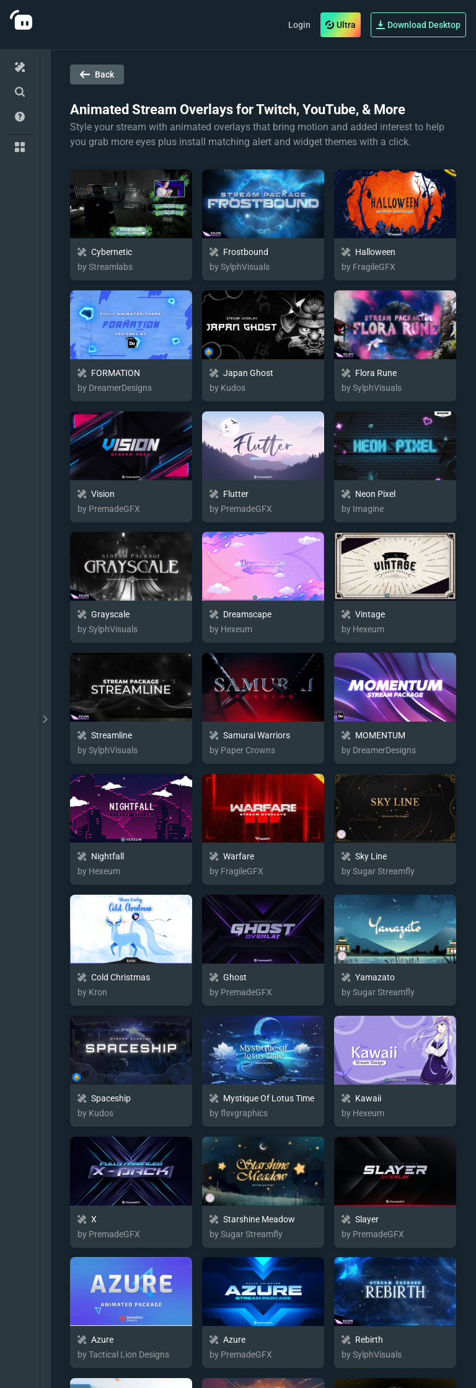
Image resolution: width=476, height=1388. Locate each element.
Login (299, 25)
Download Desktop (418, 25)
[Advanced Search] (20, 91)
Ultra (340, 25)
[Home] (20, 67)
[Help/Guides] (20, 116)
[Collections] (20, 147)
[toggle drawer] (45, 719)
